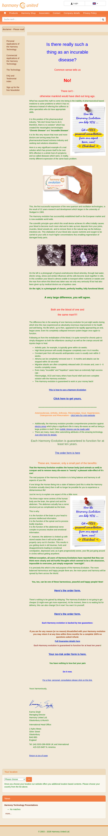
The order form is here (67, 452)
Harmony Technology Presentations (21, 805)
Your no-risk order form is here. (67, 654)
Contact (56, 13)
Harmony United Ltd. (20, 5)
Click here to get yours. (67, 398)
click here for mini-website (83, 415)
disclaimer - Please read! (13, 29)
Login (74, 3)
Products (13, 13)
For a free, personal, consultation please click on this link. (68, 680)
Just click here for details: (46, 435)
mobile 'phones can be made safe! (75, 429)
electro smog (40, 426)
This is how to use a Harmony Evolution (67, 390)
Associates (44, 13)
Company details (72, 13)
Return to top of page (38, 755)
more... (8, 813)
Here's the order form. (67, 590)
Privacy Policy (90, 13)
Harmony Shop (28, 13)
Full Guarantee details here (67, 641)
